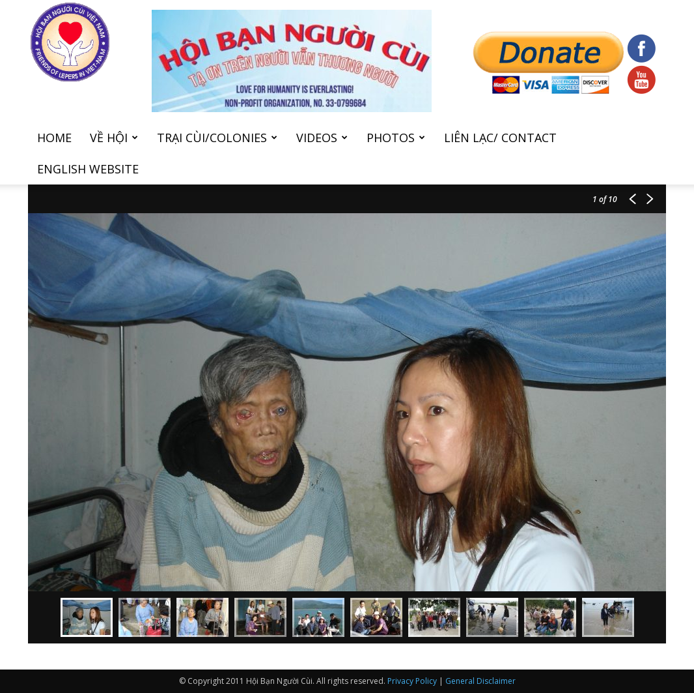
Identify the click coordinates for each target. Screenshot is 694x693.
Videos (322, 137)
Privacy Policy (412, 680)
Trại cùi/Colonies (217, 137)
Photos (396, 137)
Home (54, 137)
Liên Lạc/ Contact (500, 137)
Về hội (114, 137)
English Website (88, 169)
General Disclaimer (480, 680)
